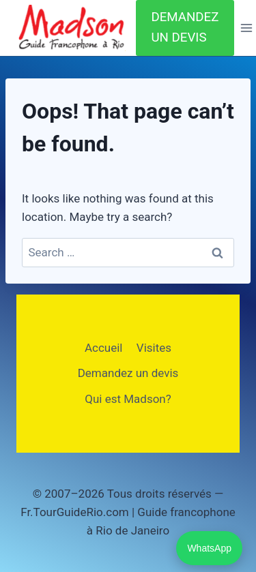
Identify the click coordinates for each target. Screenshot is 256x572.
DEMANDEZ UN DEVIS (184, 27)
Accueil (104, 348)
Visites (154, 348)
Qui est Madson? (128, 399)
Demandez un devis (128, 373)
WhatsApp (209, 548)
